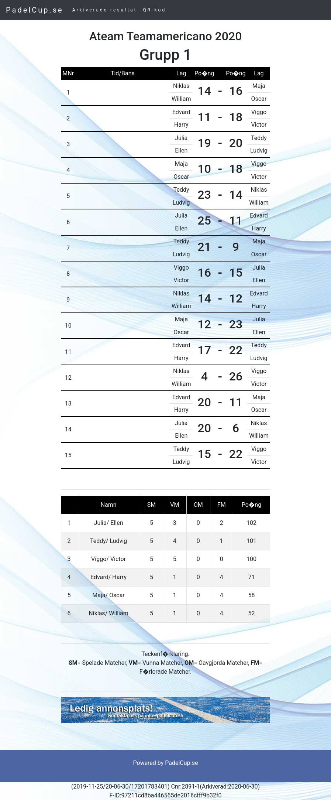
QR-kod (154, 10)
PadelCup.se (34, 10)
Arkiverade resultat (104, 10)
